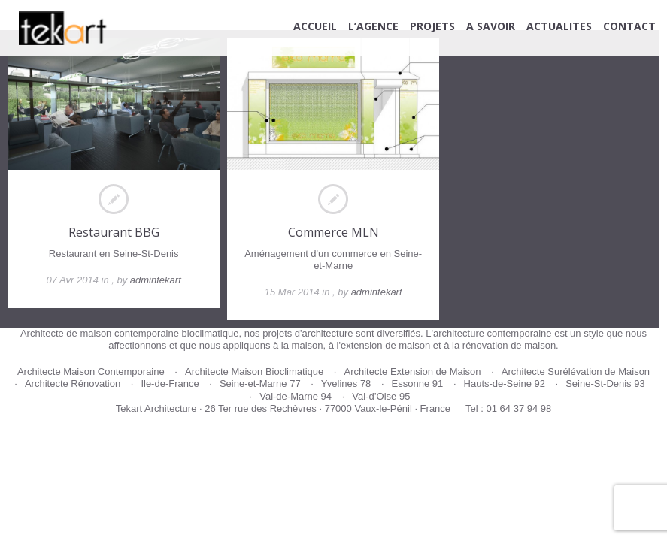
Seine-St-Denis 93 (605, 383)
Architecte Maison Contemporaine (91, 371)
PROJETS (432, 26)
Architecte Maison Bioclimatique (254, 371)
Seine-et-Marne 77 (260, 383)
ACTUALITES (559, 26)
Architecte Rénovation (72, 383)
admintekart (155, 280)
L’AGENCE (373, 26)
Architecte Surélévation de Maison (576, 371)
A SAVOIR (490, 26)
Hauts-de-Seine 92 (504, 383)
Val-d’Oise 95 (381, 396)
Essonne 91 (418, 383)
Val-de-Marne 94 (295, 396)
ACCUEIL (315, 26)
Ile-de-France (170, 383)
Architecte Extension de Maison (412, 371)
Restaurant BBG (113, 232)
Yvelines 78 (346, 383)
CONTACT (629, 26)
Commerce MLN (333, 232)
